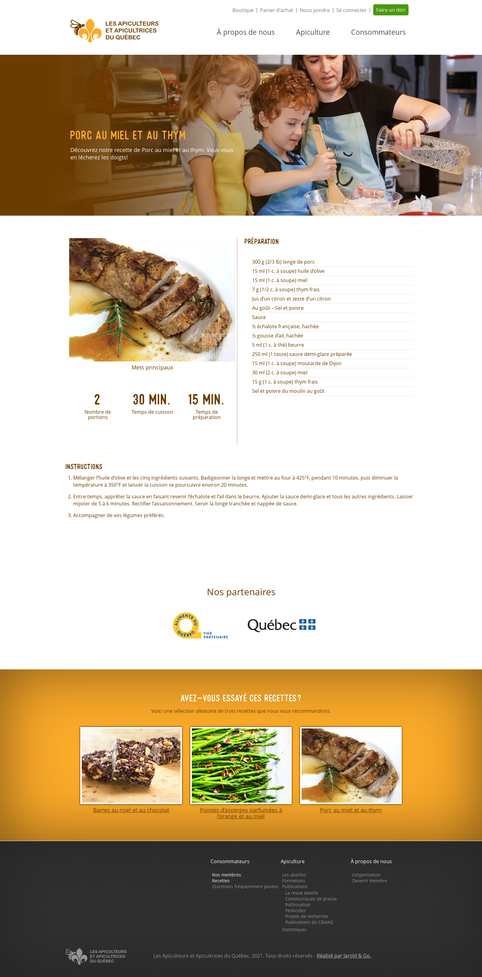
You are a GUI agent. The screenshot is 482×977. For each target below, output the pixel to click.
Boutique (243, 10)
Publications (294, 886)
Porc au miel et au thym (351, 810)
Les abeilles (294, 875)
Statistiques (294, 929)
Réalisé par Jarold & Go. (344, 955)
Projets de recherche (306, 916)
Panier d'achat (276, 10)
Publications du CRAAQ (309, 922)
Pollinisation (297, 904)
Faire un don (390, 9)
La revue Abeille (301, 893)
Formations (293, 880)
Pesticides (295, 910)
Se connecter (351, 10)
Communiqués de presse (311, 899)
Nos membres (226, 875)
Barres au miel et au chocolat (131, 810)
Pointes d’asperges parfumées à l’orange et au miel (241, 813)
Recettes (221, 880)
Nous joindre (315, 10)
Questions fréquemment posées (245, 886)
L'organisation (366, 875)
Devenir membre (369, 880)
